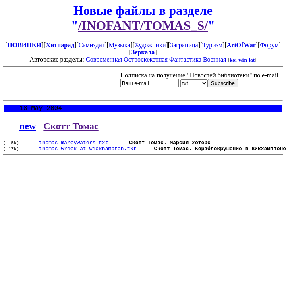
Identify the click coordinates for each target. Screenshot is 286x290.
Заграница (184, 44)
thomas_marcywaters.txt (73, 145)
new (27, 127)
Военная (214, 59)
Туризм (212, 44)
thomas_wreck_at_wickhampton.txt (88, 152)
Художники (150, 44)
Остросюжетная (146, 59)
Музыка (120, 44)
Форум (269, 44)
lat (252, 60)
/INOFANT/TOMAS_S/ (143, 25)
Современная (104, 59)
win (242, 60)
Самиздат (91, 44)
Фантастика (185, 59)
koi (233, 60)
